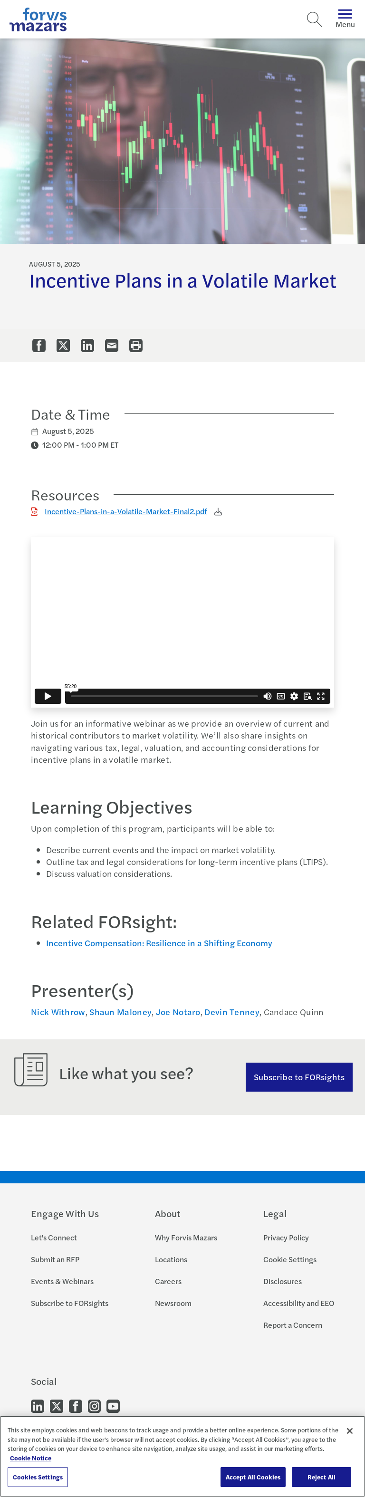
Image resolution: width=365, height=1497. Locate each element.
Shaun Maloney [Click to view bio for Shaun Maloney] (120, 1011)
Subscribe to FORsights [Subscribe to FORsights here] (299, 1077)
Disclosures (282, 1281)
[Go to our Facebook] (75, 1405)
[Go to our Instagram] (94, 1405)
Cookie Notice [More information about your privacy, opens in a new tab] (30, 1457)
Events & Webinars (62, 1281)
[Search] (314, 19)
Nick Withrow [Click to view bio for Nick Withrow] (58, 1011)
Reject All (321, 1476)
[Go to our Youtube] (113, 1405)
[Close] (349, 1430)
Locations (171, 1259)
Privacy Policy (286, 1237)
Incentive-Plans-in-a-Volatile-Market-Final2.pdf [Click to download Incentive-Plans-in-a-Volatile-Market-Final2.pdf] (126, 511)
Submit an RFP (55, 1259)
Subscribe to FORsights (69, 1302)
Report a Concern (292, 1324)
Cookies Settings (38, 1476)
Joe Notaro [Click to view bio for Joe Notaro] (178, 1011)
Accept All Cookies (253, 1476)
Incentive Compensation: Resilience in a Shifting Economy (159, 943)
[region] (182, 1456)
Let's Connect (54, 1237)
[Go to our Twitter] (56, 1405)
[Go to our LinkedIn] (37, 1405)
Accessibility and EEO (298, 1302)
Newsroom (173, 1302)
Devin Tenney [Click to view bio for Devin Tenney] (231, 1011)
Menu (345, 19)
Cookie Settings (290, 1259)
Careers (168, 1281)
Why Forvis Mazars (186, 1237)
